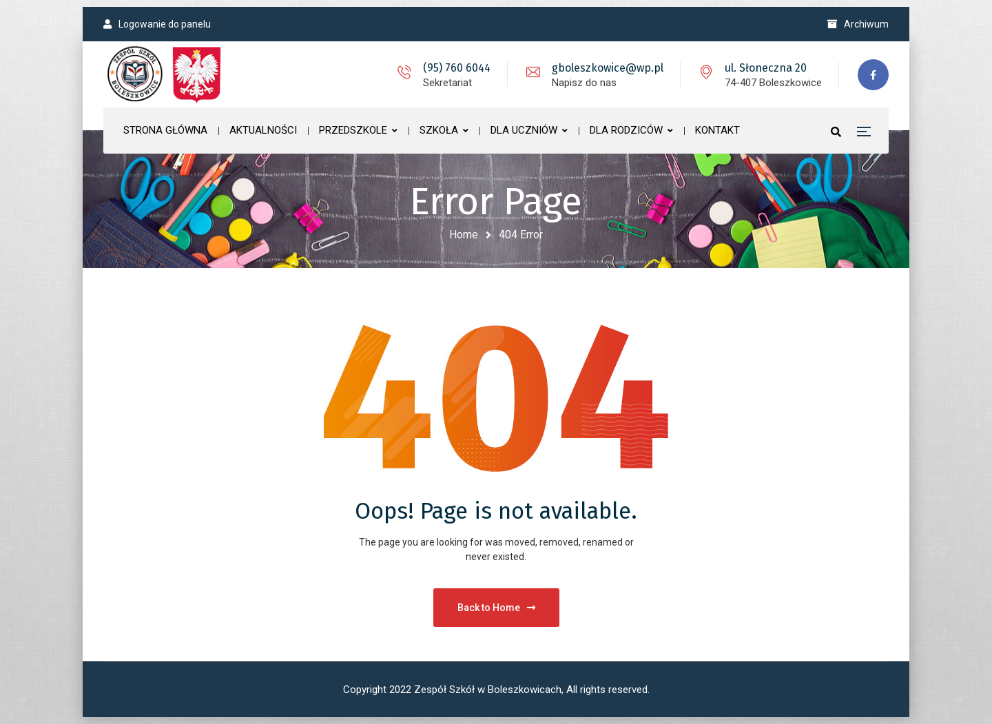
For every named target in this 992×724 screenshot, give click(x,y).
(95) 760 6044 (456, 67)
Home (463, 234)
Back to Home (496, 607)
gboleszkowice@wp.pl (607, 67)
